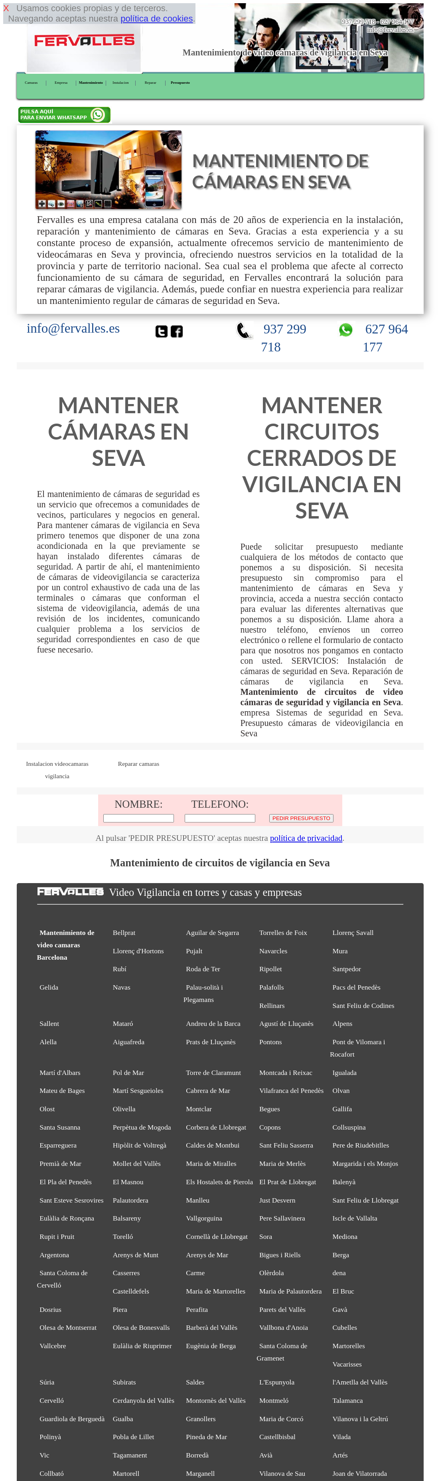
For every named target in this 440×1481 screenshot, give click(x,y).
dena (339, 1273)
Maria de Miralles (211, 1163)
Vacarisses (347, 1364)
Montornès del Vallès (215, 1400)
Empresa (61, 83)
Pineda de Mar (206, 1437)
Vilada (342, 1437)
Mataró (123, 1023)
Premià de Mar (60, 1163)
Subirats (124, 1382)
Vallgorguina (204, 1218)
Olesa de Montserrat (68, 1327)
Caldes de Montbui (212, 1145)
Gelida (48, 987)
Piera (120, 1309)
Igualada (345, 1073)
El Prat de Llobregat (287, 1182)
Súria (46, 1382)
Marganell (200, 1473)
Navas (121, 987)
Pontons (270, 1042)
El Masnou (128, 1182)
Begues (269, 1109)
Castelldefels (131, 1291)
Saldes (195, 1382)
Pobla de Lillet (133, 1437)
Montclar (199, 1109)
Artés (340, 1455)
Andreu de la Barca (213, 1023)
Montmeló (273, 1400)
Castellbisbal (277, 1437)
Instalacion (120, 83)
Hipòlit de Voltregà (139, 1145)
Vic (44, 1455)
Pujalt (194, 951)
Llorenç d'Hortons (138, 951)
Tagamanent (130, 1455)
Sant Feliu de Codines (364, 1006)
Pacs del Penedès (357, 987)
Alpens (343, 1023)
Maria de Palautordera (290, 1291)
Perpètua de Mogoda (142, 1127)
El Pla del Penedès (65, 1182)
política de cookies (156, 19)
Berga (341, 1255)
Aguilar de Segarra (212, 933)
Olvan (341, 1090)
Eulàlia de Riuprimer (142, 1346)
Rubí (119, 969)
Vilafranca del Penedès (291, 1090)
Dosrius (50, 1309)
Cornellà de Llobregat (217, 1236)
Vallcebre (52, 1346)
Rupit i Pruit (56, 1236)
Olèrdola (271, 1273)
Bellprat (124, 933)
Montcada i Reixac (285, 1073)
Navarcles (273, 951)
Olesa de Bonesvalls (141, 1327)
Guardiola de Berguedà (72, 1419)
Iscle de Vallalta (355, 1218)
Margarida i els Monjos (366, 1163)
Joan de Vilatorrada (360, 1473)
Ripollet (270, 969)
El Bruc (343, 1291)
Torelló (123, 1236)
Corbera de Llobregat (216, 1127)
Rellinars (272, 1006)
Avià (265, 1455)
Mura (340, 951)
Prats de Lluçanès (210, 1042)
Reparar (150, 83)
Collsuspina (349, 1127)
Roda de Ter (203, 969)
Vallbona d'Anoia (283, 1327)
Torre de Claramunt (213, 1073)
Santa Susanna (59, 1127)
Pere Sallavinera (282, 1218)
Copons (270, 1127)
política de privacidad (306, 838)
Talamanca (348, 1400)
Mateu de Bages (62, 1090)
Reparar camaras (138, 763)
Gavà (340, 1309)
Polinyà (50, 1437)
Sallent (49, 1023)
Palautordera (130, 1200)
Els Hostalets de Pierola (219, 1182)
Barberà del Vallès (211, 1327)
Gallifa (342, 1109)
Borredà (197, 1455)
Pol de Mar (128, 1073)
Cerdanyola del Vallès (143, 1400)
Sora (265, 1236)
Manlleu (197, 1200)
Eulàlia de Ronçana (66, 1218)
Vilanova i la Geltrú (360, 1419)
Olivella (124, 1109)
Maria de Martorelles (215, 1291)
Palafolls (271, 987)
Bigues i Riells (280, 1255)
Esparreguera (58, 1145)
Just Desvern (277, 1200)
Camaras (31, 83)
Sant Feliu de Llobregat (366, 1200)
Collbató (51, 1473)
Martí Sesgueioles (138, 1090)
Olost (47, 1109)
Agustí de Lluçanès (286, 1023)
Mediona (345, 1236)
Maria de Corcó (281, 1419)
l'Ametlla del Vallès (360, 1382)
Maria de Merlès (282, 1163)
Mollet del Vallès (137, 1163)
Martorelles (349, 1346)
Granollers (200, 1419)
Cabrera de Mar (208, 1090)
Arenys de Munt (136, 1255)
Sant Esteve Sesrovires (71, 1200)
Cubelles (345, 1327)
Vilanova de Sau (282, 1473)
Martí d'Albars (60, 1073)
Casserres (126, 1273)
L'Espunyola (276, 1382)
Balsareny (127, 1218)
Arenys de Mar (207, 1255)
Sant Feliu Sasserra (286, 1145)
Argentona (54, 1255)
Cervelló (51, 1400)
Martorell (126, 1473)
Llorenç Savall (353, 933)
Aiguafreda (128, 1042)
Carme (195, 1273)
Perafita (197, 1309)
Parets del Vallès (282, 1309)
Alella (48, 1042)
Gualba (123, 1419)
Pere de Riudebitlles (361, 1145)
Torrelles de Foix (283, 933)
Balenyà (344, 1182)
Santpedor (347, 969)
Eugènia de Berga (211, 1346)
